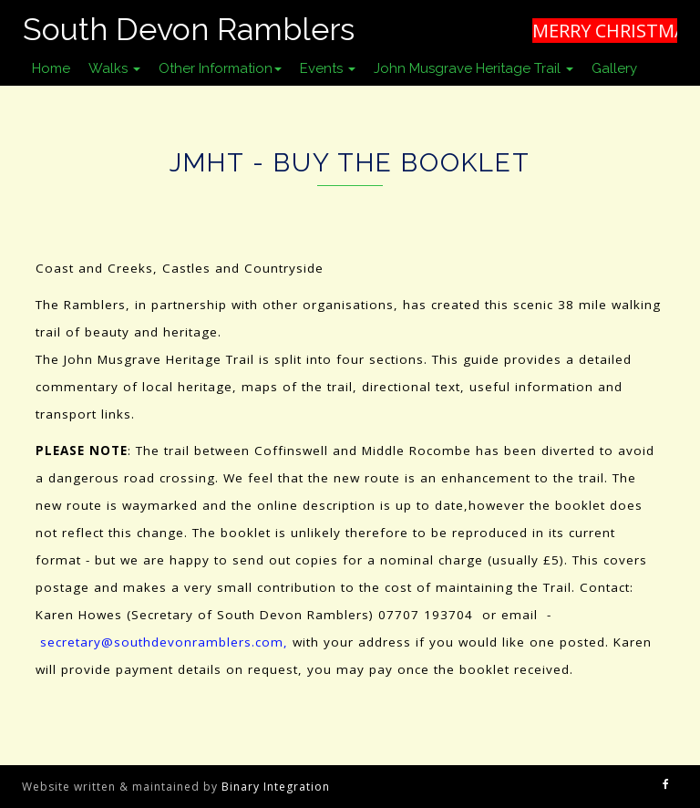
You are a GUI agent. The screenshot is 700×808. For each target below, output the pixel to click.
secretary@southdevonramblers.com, (164, 642)
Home (51, 68)
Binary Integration (275, 786)
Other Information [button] (220, 68)
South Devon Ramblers (189, 29)
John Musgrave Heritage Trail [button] (473, 68)
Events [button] (327, 68)
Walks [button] (114, 68)
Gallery (614, 68)
